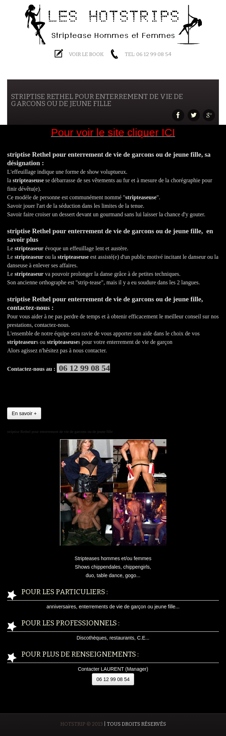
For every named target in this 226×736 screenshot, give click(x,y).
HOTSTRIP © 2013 (81, 724)
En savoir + (24, 413)
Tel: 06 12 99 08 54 (148, 54)
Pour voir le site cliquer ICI (113, 132)
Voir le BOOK (86, 54)
